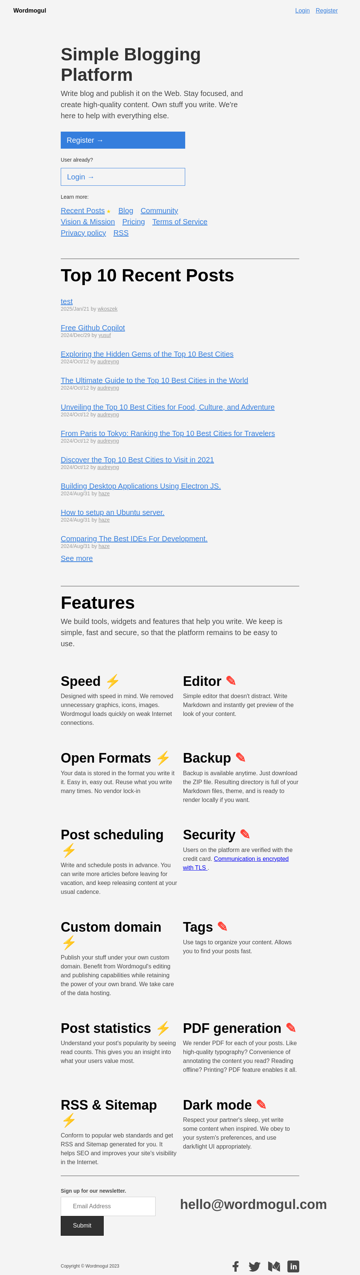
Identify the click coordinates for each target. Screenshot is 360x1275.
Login (302, 10)
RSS (121, 233)
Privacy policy (83, 233)
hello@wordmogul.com (253, 1204)
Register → (85, 140)
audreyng (108, 361)
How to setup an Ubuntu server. (112, 512)
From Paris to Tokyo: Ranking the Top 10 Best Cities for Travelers (168, 433)
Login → (81, 177)
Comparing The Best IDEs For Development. (134, 539)
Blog (126, 211)
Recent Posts (83, 211)
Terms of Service (179, 222)
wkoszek (108, 309)
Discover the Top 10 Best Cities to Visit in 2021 (137, 460)
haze (104, 493)
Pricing (133, 222)
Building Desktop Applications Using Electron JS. (141, 486)
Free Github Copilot (93, 328)
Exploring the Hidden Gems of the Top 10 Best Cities (147, 354)
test (67, 301)
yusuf (105, 335)
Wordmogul (29, 10)
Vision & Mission (88, 222)
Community (159, 211)
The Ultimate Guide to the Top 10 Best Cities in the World (154, 380)
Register (327, 10)
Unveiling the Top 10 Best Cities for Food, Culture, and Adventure (168, 407)
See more (77, 558)
